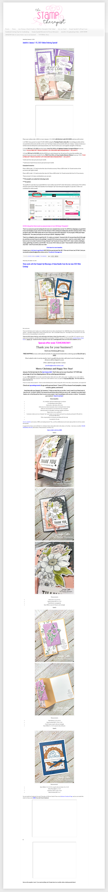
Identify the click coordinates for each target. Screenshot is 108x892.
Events (7, 29)
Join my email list (27, 422)
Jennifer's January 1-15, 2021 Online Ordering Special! (40, 42)
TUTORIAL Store (44, 34)
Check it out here (58, 396)
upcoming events (35, 385)
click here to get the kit (37, 250)
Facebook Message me (55, 252)
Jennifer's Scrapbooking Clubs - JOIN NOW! (74, 32)
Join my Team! (62, 29)
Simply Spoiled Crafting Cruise (78, 29)
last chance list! (47, 372)
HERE (34, 798)
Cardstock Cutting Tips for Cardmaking (17, 32)
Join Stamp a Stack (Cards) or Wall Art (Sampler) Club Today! (36, 29)
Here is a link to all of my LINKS (54, 430)
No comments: (44, 256)
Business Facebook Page (66, 796)
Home (14, 29)
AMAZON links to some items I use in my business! (20, 34)
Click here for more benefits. (54, 247)
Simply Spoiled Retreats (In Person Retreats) (45, 32)
